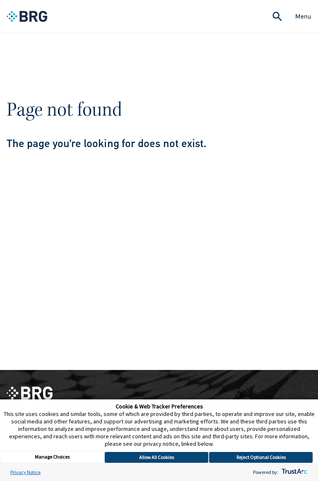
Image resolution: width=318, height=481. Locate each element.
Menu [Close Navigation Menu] (303, 16)
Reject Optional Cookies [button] (261, 457)
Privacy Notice (25, 472)
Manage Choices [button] (52, 457)
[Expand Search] (277, 16)
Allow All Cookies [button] (156, 457)
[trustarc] (293, 472)
